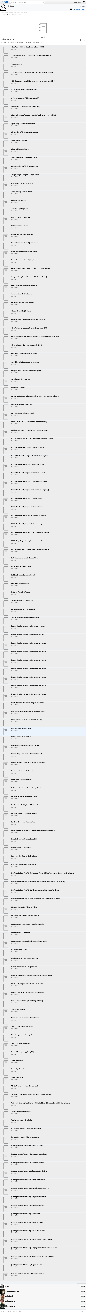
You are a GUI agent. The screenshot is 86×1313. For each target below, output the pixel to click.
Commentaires (19, 42)
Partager (28, 42)
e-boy (7, 1286)
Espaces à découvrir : (81, 1283)
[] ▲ (83, 1311)
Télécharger (35, 42)
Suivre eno (15, 1311)
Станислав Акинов (12, 1291)
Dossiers (6, 12)
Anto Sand (9, 1296)
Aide (20, 1311)
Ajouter (83, 1286)
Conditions (8, 1311)
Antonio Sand (10, 1301)
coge (3, 12)
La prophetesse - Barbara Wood (20, 12)
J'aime (11, 42)
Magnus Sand (10, 1306)
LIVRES (11, 12)
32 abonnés (82, 6)
